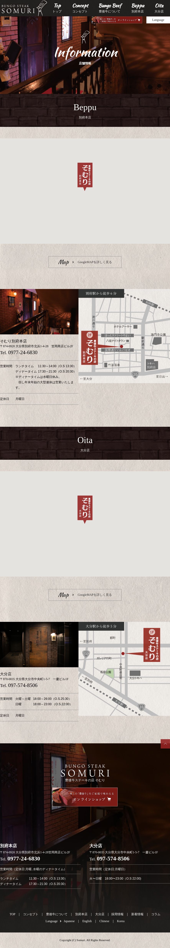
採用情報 (117, 914)
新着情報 (137, 914)
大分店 (99, 914)
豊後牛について (57, 914)
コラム (155, 914)
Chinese (104, 921)
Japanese (69, 921)
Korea (121, 921)
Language (158, 19)
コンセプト (30, 914)
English (87, 921)
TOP (12, 914)
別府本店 (81, 914)
